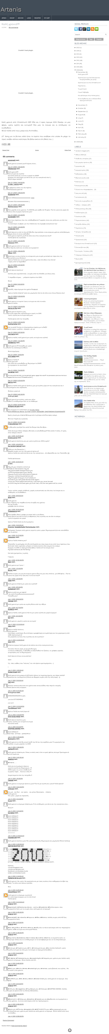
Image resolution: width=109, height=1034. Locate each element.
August (80, 114)
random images (81, 151)
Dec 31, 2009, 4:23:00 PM (16, 227)
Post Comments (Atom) (19, 1026)
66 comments (13, 27)
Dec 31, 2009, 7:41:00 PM (16, 354)
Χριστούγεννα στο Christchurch (89, 82)
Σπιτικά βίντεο (81, 247)
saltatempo (12, 342)
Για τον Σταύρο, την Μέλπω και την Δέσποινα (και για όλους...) (94, 269)
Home (37, 150)
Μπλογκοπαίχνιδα (82, 209)
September (82, 111)
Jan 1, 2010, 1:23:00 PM (15, 568)
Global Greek (12, 672)
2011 (77, 63)
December (81, 72)
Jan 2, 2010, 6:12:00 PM (15, 727)
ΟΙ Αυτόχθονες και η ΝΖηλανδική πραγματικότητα (89, 99)
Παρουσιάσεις (81, 220)
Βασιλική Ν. (12, 739)
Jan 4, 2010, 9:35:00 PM (16, 912)
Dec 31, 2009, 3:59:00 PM (16, 193)
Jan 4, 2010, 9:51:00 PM (15, 984)
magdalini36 (12, 837)
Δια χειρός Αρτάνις (82, 162)
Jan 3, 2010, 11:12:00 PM (15, 799)
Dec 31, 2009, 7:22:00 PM (16, 341)
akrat (9, 497)
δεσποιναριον (13, 206)
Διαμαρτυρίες (81, 170)
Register (37, 18)
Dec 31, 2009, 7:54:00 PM (16, 370)
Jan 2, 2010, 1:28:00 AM (15, 670)
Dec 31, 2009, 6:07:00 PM (16, 332)
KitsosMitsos (12, 892)
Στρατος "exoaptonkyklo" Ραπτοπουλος (22, 527)
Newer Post (5, 150)
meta (9, 580)
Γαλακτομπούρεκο (90, 299)
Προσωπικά (80, 239)
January (81, 137)
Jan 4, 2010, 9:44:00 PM (15, 953)
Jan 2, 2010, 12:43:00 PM (16, 715)
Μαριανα (11, 243)
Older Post (68, 150)
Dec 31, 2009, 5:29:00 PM (16, 306)
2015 (77, 51)
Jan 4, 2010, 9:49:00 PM (15, 973)
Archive (20, 18)
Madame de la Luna (15, 878)
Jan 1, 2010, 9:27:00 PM (15, 607)
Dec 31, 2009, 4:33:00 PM (16, 241)
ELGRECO (11, 609)
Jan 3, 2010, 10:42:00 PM (16, 787)
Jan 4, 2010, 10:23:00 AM (16, 902)
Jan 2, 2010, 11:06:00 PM (16, 747)
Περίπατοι (79, 228)
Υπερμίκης (11, 537)
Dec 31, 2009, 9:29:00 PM (16, 380)
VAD (9, 682)
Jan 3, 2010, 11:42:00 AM (16, 757)
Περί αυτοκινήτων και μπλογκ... (94, 284)
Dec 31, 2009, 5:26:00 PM (16, 296)
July (79, 118)
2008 (78, 142)
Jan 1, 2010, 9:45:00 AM (15, 495)
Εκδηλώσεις (80, 174)
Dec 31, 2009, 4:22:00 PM (16, 215)
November (81, 105)
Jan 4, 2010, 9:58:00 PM (16, 1016)
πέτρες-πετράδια (82, 232)
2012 (77, 60)
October (81, 108)
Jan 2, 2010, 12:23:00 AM (16, 624)
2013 (77, 57)
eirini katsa (12, 356)
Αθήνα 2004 (80, 155)
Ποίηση (78, 236)
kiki (9, 618)
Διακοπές (79, 166)
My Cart (47, 18)
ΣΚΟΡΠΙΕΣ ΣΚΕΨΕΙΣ (14, 728)
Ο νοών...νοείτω (13, 184)
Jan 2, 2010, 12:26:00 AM (16, 640)
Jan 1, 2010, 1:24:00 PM (15, 579)
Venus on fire (12, 308)
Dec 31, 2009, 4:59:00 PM (16, 251)
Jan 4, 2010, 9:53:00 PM (16, 994)
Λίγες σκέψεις (89, 372)
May (79, 124)
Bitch (9, 562)
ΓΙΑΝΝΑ (10, 298)
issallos (11, 759)
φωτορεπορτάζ (81, 263)
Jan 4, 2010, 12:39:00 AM (16, 836)
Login (29, 18)
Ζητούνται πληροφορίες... (85, 189)
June (80, 121)
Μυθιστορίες (80, 212)
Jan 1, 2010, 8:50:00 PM (15, 599)
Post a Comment (8, 1020)
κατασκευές (80, 197)
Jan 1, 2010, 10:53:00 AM (16, 509)
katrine (10, 382)
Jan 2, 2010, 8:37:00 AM (16, 690)
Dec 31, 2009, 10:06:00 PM (16, 404)
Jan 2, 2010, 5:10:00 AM (15, 680)
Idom (9, 642)
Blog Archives (80, 39)
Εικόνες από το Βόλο (91, 342)
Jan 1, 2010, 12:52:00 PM (16, 560)
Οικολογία (79, 216)
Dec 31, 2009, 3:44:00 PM (16, 182)
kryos (10, 801)
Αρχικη (4, 18)
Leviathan (11, 372)
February (81, 134)
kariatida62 (12, 217)
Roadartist (11, 194)
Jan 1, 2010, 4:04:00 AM (15, 444)
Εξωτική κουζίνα (81, 178)
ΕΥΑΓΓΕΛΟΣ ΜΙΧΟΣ (14, 716)
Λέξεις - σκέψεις (82, 205)
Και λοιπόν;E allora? (15, 446)
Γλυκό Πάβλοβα (83, 92)
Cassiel (10, 780)
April (79, 127)
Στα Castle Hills (89, 400)
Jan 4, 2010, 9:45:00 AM (16, 890)
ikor (9, 286)
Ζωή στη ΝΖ (80, 193)
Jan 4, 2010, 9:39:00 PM (16, 933)
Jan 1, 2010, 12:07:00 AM (16, 436)
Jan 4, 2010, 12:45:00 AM (16, 844)
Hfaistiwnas (12, 168)
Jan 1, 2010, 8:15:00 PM (15, 587)
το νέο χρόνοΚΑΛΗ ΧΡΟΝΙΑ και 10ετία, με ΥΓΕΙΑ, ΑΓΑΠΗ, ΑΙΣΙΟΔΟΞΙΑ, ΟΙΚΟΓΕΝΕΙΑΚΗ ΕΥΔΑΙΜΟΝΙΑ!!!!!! (36, 410)
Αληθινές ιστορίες (82, 158)
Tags (90, 39)
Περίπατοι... (82, 86)
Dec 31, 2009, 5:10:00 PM (16, 284)
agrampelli (12, 160)
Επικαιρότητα (80, 185)
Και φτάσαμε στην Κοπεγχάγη (88, 95)
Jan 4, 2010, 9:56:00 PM (16, 1004)
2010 (77, 67)
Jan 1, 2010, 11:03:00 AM (15, 525)
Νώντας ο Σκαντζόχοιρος (93, 313)
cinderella (11, 229)
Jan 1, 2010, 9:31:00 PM (15, 616)
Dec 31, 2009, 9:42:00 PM (16, 394)
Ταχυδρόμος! (12, 708)
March (80, 131)
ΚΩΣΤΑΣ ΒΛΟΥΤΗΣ (14, 846)
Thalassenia (12, 511)
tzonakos (11, 813)
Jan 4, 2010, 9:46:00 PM (15, 963)
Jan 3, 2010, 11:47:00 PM (15, 811)
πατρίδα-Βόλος (81, 224)
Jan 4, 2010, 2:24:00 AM (16, 876)
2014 (77, 54)
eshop (12, 18)
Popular (99, 39)
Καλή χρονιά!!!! (11, 24)
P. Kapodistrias (13, 424)
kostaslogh (12, 589)
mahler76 (11, 749)
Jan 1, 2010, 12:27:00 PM (16, 535)
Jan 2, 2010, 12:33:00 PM (16, 706)
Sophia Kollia (12, 324)
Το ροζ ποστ (82, 89)
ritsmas (10, 601)
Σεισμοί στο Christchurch (85, 243)
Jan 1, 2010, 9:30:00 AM (15, 462)
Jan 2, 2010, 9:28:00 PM (16, 737)
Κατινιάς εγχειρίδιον (83, 201)
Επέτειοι (79, 182)
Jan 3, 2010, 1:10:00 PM (15, 778)
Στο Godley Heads (90, 356)
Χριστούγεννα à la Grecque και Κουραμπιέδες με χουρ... (89, 78)
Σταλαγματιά (12, 438)
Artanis (11, 9)
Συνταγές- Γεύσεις (82, 251)
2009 (78, 70)
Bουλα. (10, 570)
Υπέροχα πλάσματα (83, 255)
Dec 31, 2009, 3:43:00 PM (16, 167)
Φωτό (77, 259)
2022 (78, 47)
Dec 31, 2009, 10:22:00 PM (16, 422)
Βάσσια (10, 267)
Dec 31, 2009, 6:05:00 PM (16, 322)
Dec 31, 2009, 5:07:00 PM (16, 265)
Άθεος (10, 253)
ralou (10, 626)
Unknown (11, 789)
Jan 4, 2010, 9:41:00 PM (15, 943)
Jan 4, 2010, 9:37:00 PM (15, 922)
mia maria (11, 334)
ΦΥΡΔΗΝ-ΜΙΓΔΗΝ (14, 406)
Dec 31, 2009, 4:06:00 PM (16, 205)
